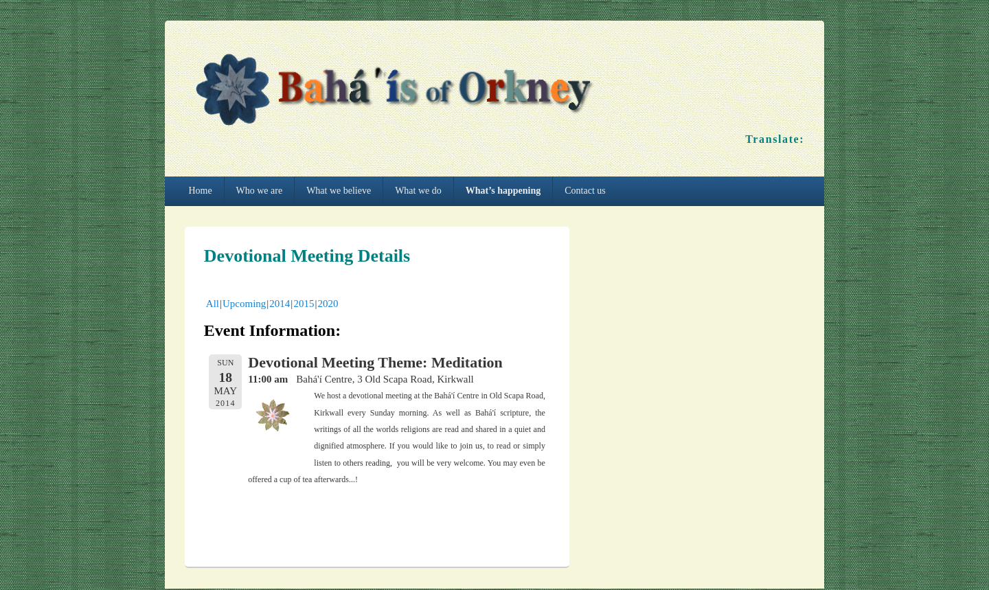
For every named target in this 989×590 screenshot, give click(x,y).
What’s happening (503, 190)
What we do (418, 190)
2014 (279, 303)
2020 (327, 303)
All (212, 303)
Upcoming (244, 303)
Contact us (585, 190)
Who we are (259, 190)
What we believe (338, 190)
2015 (303, 303)
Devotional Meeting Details (307, 256)
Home (200, 190)
